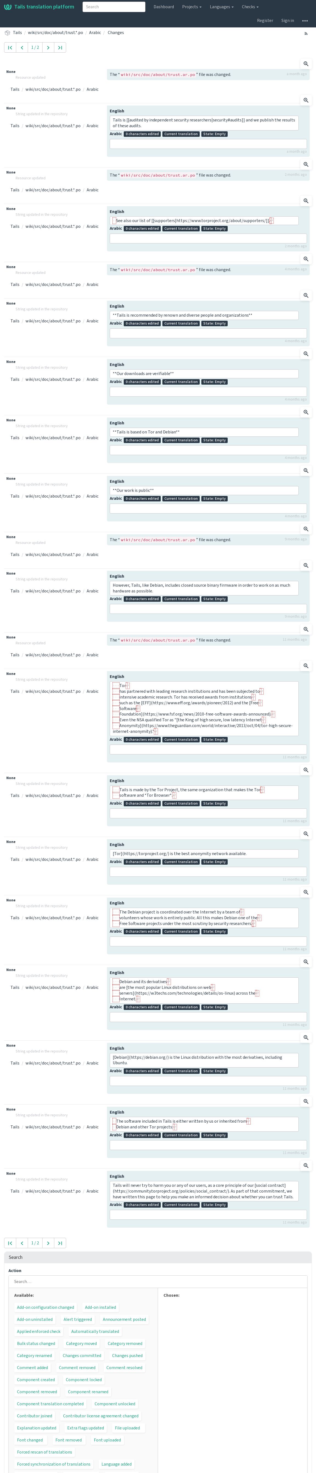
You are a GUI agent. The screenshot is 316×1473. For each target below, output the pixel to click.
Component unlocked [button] (115, 1404)
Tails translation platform (39, 7)
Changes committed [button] (82, 1356)
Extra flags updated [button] (85, 1428)
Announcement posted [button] (124, 1319)
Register (265, 21)
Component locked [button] (84, 1380)
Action (15, 1271)
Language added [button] (116, 1464)
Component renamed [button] (88, 1392)
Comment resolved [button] (124, 1368)
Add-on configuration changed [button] (45, 1307)
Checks (250, 7)
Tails (17, 33)
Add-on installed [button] (100, 1307)
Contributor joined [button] (34, 1416)
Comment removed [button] (77, 1368)
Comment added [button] (32, 1368)
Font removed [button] (68, 1440)
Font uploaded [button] (107, 1440)
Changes (116, 33)
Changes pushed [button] (127, 1356)
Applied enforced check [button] (38, 1332)
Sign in (287, 21)
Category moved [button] (81, 1344)
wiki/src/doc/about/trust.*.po (55, 33)
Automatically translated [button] (95, 1332)
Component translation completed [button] (50, 1404)
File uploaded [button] (127, 1428)
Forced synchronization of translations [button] (54, 1464)
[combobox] (114, 7)
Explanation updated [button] (36, 1428)
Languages (222, 7)
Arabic (95, 33)
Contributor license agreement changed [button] (101, 1416)
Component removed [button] (37, 1392)
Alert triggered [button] (78, 1319)
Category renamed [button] (34, 1356)
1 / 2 (35, 47)
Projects (192, 7)
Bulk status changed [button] (36, 1344)
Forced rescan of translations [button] (44, 1452)
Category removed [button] (125, 1344)
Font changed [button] (30, 1440)
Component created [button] (36, 1380)
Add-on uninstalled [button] (35, 1319)
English (117, 111)
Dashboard (164, 7)
